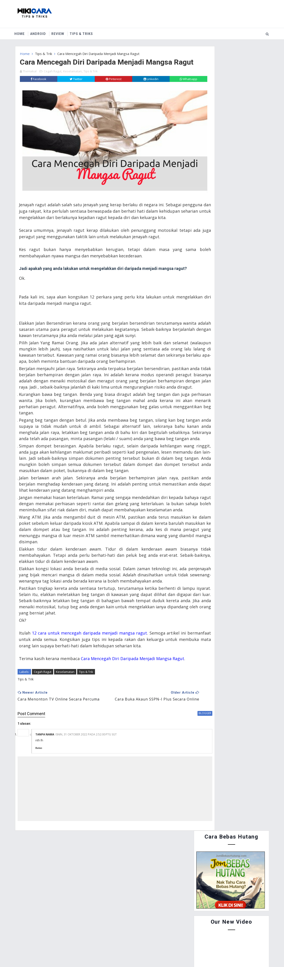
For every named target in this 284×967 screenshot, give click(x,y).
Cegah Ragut (52, 80)
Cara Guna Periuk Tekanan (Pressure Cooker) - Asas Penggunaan (237, 259)
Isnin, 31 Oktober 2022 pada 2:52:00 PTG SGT (86, 813)
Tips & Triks (84, 32)
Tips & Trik (43, 51)
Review (61, 32)
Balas (38, 826)
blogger (176, 791)
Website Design (121, 953)
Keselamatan (72, 80)
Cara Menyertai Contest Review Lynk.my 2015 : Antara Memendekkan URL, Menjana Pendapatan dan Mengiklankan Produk (228, 234)
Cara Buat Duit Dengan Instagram (242, 296)
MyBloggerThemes (175, 953)
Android (41, 32)
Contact (65, 931)
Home (23, 32)
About (44, 931)
